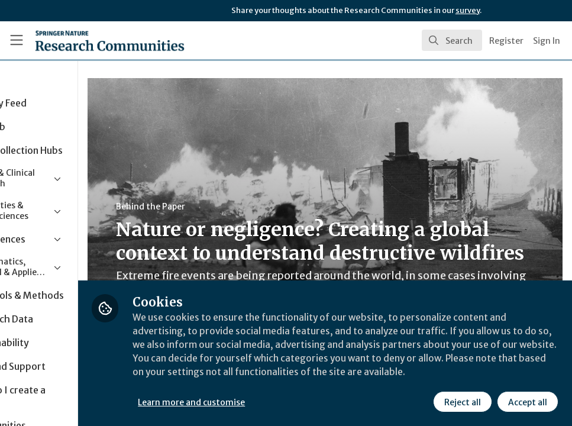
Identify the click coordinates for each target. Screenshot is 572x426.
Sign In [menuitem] (546, 41)
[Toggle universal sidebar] (16, 40)
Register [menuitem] (506, 41)
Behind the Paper (223, 206)
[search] (452, 40)
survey (467, 10)
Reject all (462, 401)
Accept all (527, 401)
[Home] (88, 40)
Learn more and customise (265, 401)
